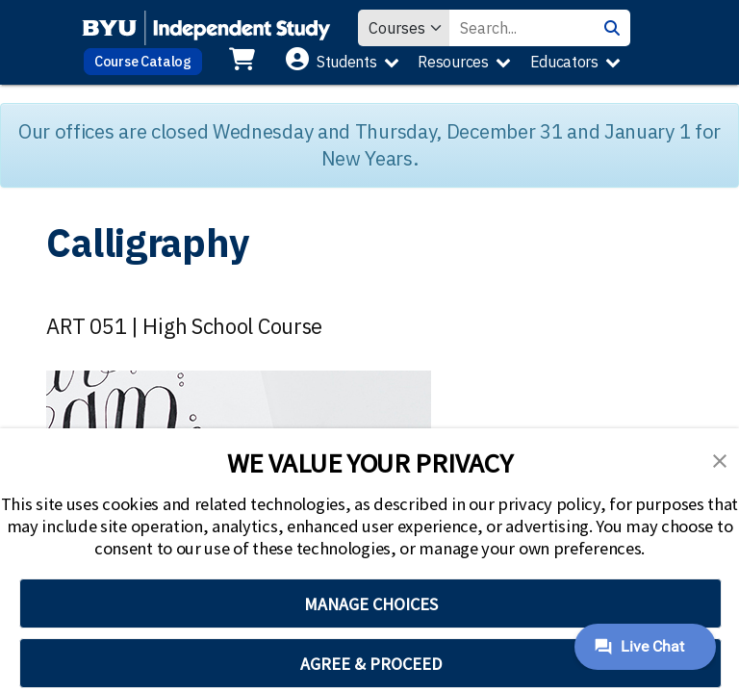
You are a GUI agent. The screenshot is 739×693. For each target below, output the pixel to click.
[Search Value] (521, 28)
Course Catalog (142, 61)
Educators (564, 61)
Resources (453, 61)
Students (347, 61)
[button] (719, 459)
